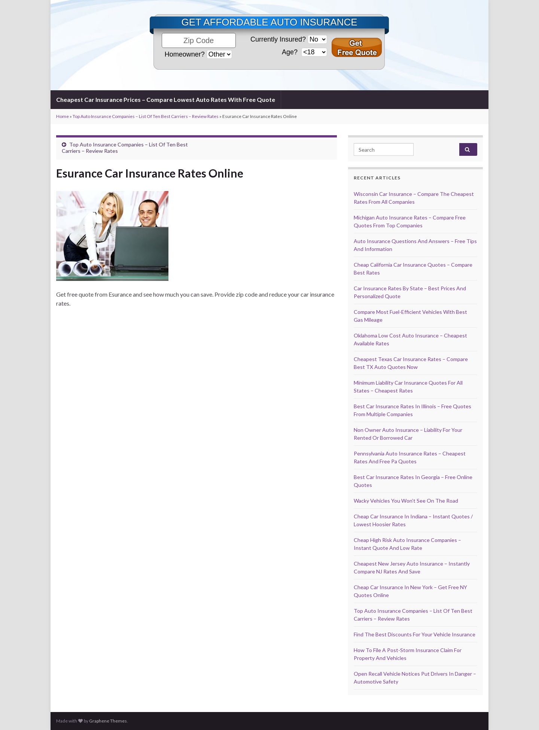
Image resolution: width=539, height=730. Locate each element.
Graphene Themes (108, 721)
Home (62, 116)
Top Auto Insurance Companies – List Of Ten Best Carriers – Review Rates (146, 116)
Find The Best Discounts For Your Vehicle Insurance (414, 634)
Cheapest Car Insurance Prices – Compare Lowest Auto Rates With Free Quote (165, 99)
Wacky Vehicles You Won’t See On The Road (406, 500)
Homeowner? (185, 54)
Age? (290, 52)
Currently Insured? (278, 39)
